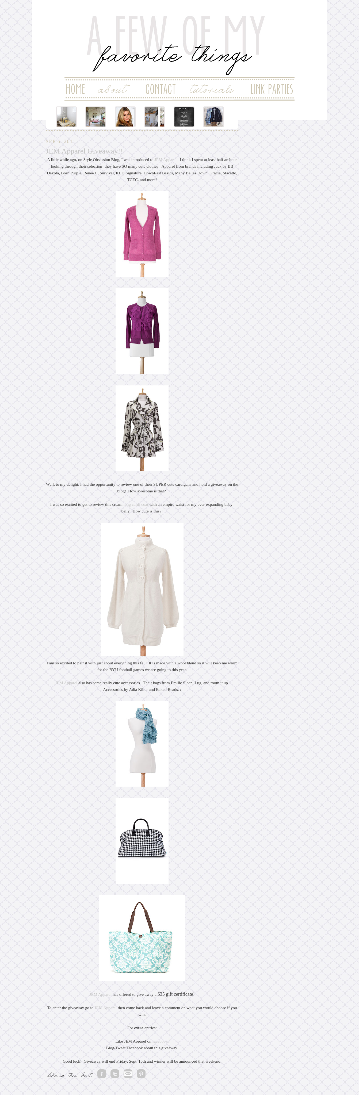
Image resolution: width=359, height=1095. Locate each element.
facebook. (160, 1041)
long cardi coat (135, 504)
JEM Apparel (165, 159)
